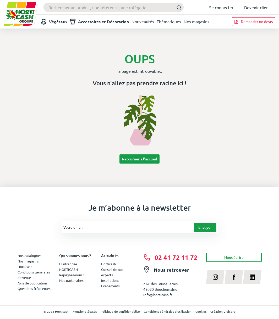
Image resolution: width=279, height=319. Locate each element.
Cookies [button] (200, 311)
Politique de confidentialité (120, 311)
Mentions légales (85, 311)
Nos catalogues (29, 255)
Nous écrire (234, 257)
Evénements (110, 286)
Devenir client (257, 7)
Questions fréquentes (34, 288)
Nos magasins (196, 21)
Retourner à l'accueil (139, 158)
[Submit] (177, 7)
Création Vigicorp (223, 311)
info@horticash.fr (157, 294)
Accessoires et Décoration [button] (99, 22)
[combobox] (113, 7)
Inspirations (110, 280)
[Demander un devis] (253, 21)
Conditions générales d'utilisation (168, 311)
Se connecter (221, 7)
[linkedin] (252, 277)
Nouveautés (143, 21)
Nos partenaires (71, 280)
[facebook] (234, 277)
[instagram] (215, 277)
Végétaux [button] (54, 22)
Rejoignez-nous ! (71, 275)
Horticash (108, 264)
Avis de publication (32, 283)
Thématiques (169, 21)
